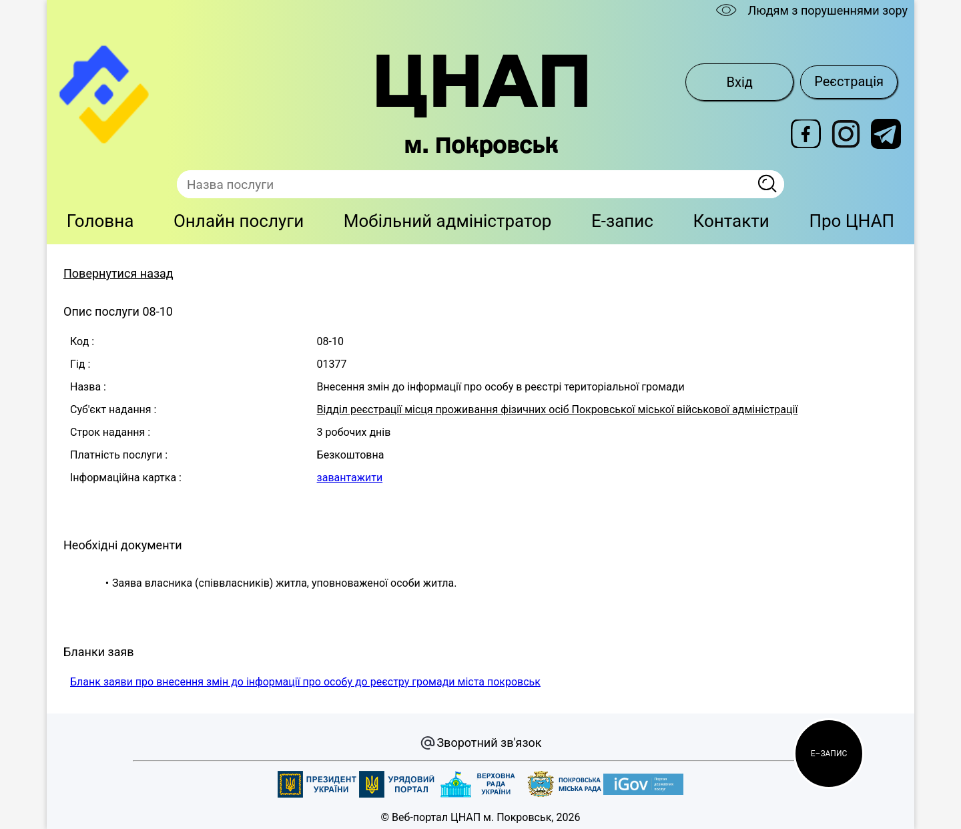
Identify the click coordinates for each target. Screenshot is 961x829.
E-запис (622, 221)
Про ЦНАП (851, 221)
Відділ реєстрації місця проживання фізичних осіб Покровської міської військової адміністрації (557, 409)
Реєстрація (849, 81)
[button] (828, 753)
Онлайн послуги (239, 221)
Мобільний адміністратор (448, 221)
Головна (100, 221)
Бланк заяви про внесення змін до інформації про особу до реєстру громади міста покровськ (305, 681)
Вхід (740, 82)
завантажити (350, 477)
